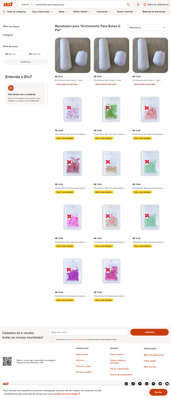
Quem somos (82, 354)
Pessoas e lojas (83, 366)
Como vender (150, 360)
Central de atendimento (121, 374)
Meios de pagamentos (154, 354)
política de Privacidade (67, 393)
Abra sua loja (150, 366)
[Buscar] (81, 4)
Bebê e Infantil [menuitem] (82, 11)
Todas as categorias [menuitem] (16, 11)
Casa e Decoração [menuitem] (42, 11)
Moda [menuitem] (63, 11)
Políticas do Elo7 (84, 372)
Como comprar (117, 354)
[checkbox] (53, 339)
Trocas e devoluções (119, 368)
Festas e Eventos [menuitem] (127, 11)
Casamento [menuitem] (104, 11)
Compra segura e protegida (118, 361)
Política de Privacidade (78, 339)
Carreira (80, 360)
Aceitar (158, 392)
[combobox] (27, 4)
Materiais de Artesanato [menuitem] (155, 11)
